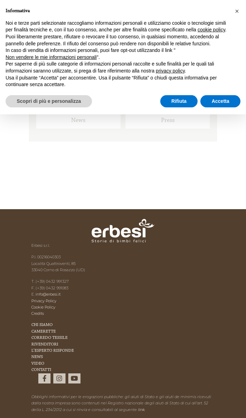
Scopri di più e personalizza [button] (49, 101)
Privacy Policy (43, 300)
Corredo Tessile (49, 338)
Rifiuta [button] (179, 101)
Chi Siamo (42, 325)
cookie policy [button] (211, 29)
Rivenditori (44, 344)
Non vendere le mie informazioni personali (51, 57)
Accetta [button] (220, 101)
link (141, 409)
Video (37, 364)
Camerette (43, 331)
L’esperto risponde (52, 351)
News (78, 120)
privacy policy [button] (170, 71)
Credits (37, 313)
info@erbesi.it (48, 294)
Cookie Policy (43, 307)
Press (168, 120)
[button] (237, 11)
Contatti (41, 370)
